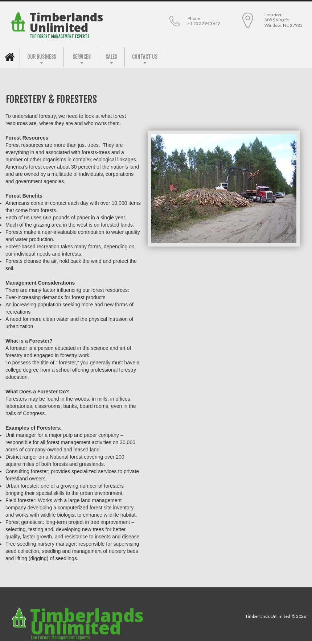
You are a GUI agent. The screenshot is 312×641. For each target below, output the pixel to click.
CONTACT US (144, 57)
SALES (111, 57)
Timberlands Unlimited (66, 22)
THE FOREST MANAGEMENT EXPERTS (60, 36)
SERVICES (82, 57)
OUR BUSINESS (41, 57)
